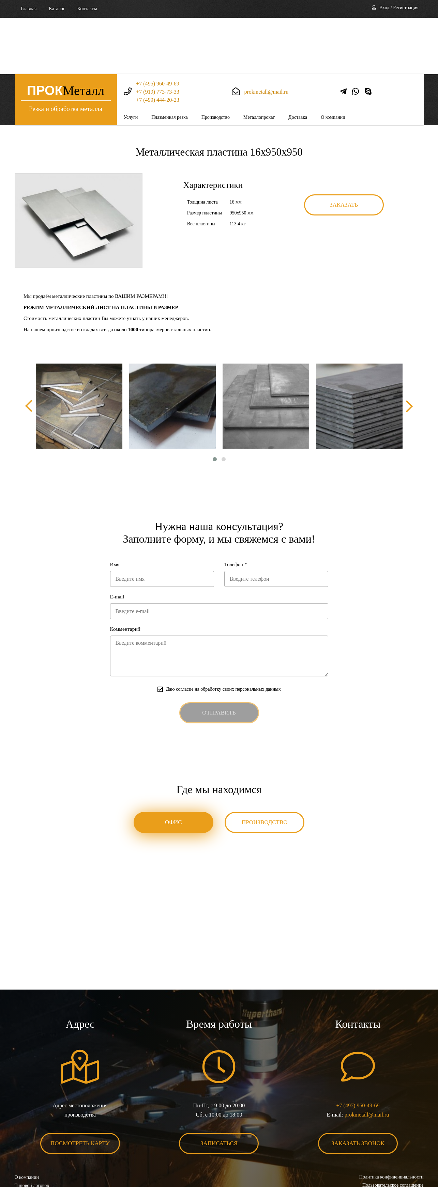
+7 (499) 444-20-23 (157, 43)
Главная (29, 8)
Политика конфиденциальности (391, 1122)
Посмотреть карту (80, 1089)
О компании (333, 60)
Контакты (87, 8)
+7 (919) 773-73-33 (157, 35)
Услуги (131, 60)
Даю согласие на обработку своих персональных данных (223, 634)
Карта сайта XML (32, 1147)
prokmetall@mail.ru (266, 35)
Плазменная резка (169, 60)
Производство (215, 60)
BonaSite (416, 1160)
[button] (214, 403)
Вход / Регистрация (398, 7)
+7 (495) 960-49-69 (157, 27)
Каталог (57, 8)
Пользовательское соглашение (393, 1130)
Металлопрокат (259, 60)
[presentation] (30, 349)
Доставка (297, 60)
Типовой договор (32, 1130)
